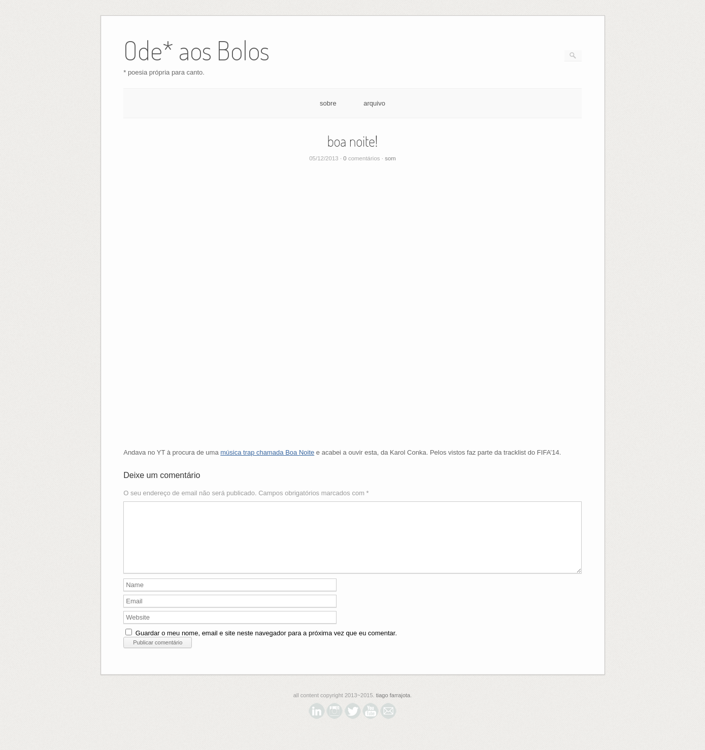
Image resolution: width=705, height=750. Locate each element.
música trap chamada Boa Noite (267, 452)
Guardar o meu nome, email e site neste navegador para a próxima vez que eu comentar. (266, 645)
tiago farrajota (393, 707)
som (390, 158)
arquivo (374, 103)
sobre (328, 103)
